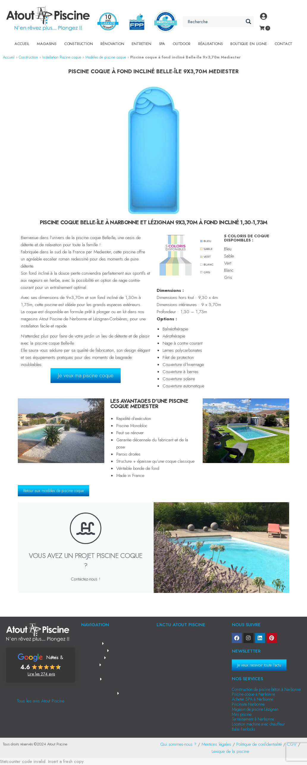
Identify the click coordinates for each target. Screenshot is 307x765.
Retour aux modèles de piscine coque (53, 491)
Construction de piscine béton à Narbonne (266, 689)
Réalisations (210, 44)
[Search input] (215, 22)
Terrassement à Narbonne (253, 719)
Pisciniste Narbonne (248, 704)
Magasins (46, 44)
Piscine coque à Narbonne (253, 694)
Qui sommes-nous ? (178, 744)
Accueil (22, 44)
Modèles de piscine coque (105, 57)
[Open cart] (262, 28)
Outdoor (182, 44)
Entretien (141, 44)
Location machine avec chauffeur (258, 724)
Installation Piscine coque (61, 57)
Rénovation (112, 44)
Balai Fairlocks (243, 729)
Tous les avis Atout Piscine (40, 701)
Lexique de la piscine (230, 751)
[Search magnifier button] (248, 21)
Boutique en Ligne (248, 44)
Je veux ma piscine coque (86, 375)
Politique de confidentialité (259, 744)
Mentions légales (216, 744)
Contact (284, 44)
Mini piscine (241, 714)
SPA (162, 44)
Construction (78, 44)
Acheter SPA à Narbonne (252, 699)
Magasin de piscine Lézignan (255, 709)
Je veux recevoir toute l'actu (259, 665)
